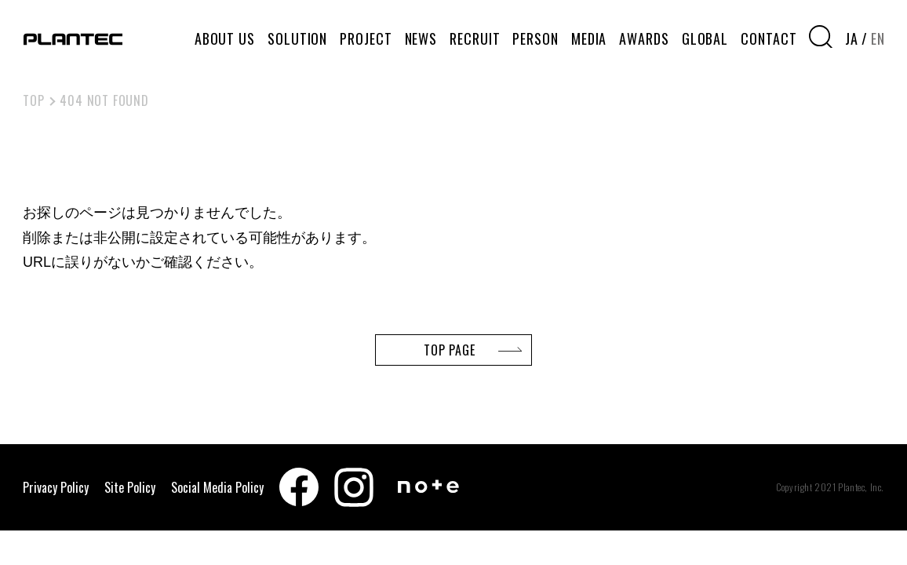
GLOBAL (705, 38)
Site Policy (129, 487)
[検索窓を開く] (820, 37)
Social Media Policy (217, 487)
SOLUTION (297, 38)
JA (851, 38)
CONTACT (768, 38)
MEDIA (589, 38)
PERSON (535, 38)
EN (878, 38)
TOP (33, 100)
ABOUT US (225, 38)
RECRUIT (475, 38)
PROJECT (366, 38)
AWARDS (643, 38)
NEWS (421, 38)
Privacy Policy (56, 487)
